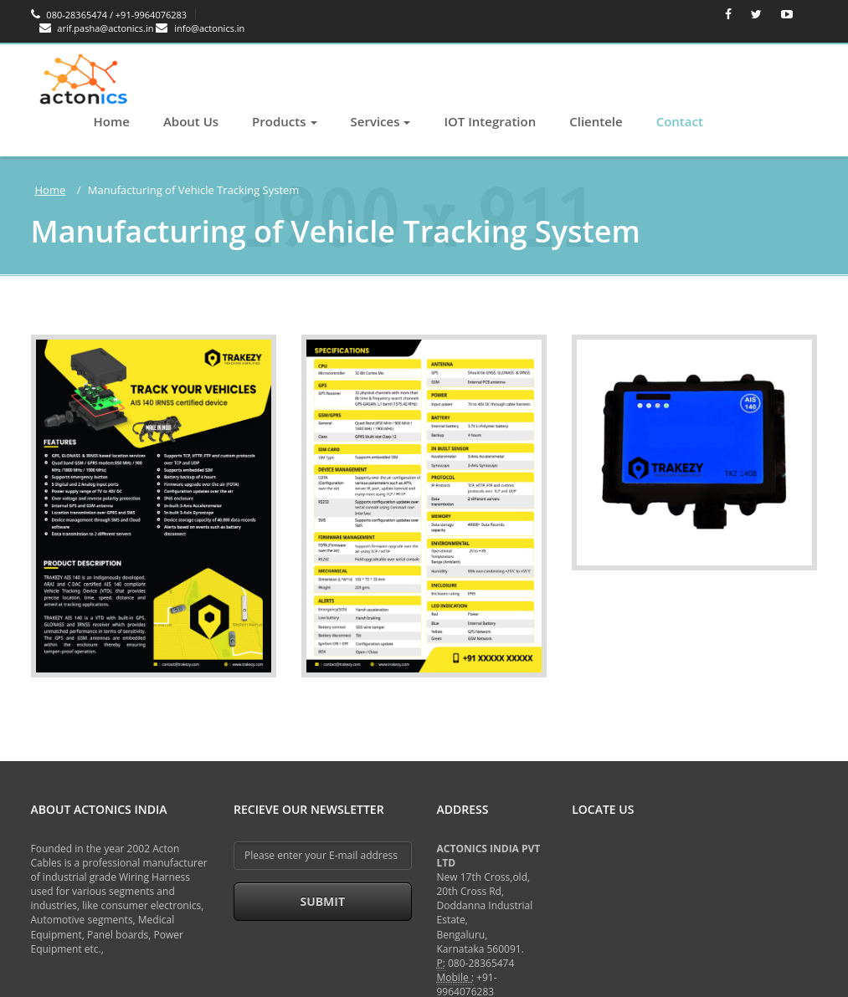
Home (112, 121)
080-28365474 (481, 963)
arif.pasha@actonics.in (98, 28)
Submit (322, 901)
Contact (679, 121)
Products (284, 121)
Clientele (595, 121)
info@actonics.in (200, 28)
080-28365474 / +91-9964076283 (109, 14)
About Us (190, 121)
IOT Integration (490, 121)
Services (381, 121)
